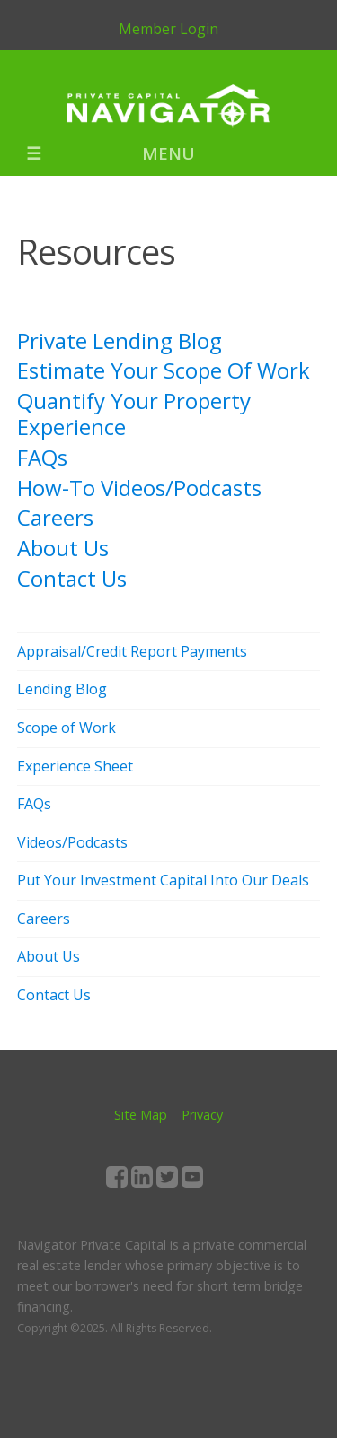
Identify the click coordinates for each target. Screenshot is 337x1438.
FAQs (42, 457)
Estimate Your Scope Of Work (163, 370)
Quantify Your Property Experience (134, 413)
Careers (55, 517)
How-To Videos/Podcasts (139, 487)
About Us (63, 547)
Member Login (168, 29)
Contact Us (72, 578)
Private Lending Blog (119, 340)
